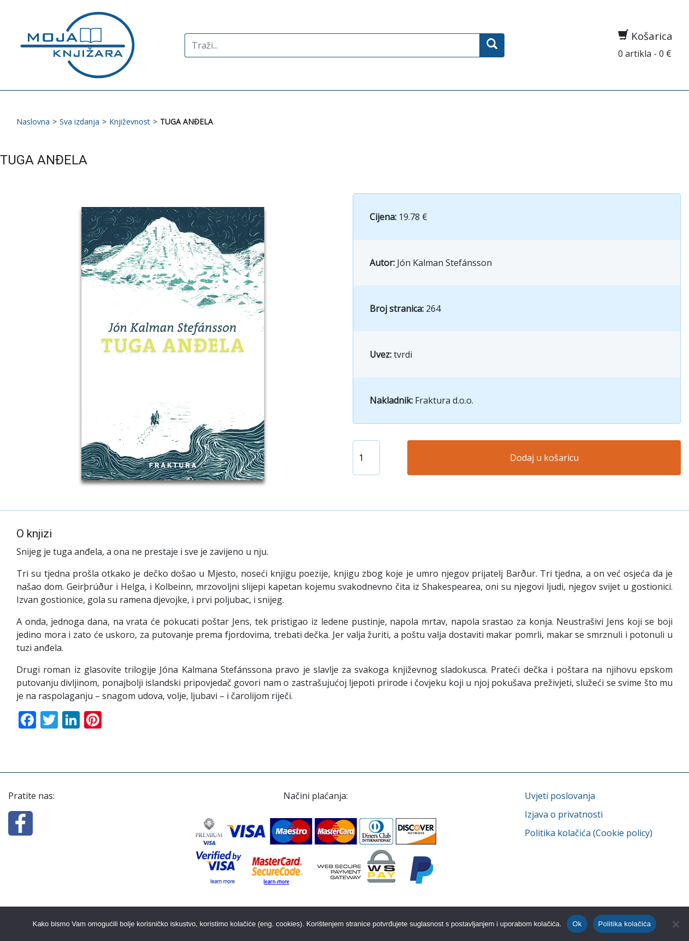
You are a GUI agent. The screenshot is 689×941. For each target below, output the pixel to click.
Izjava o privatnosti (564, 814)
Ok (576, 924)
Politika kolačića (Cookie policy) (588, 833)
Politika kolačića (624, 924)
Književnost (129, 121)
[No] (675, 924)
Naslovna (33, 121)
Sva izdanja (79, 121)
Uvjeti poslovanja (560, 796)
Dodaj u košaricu (544, 458)
